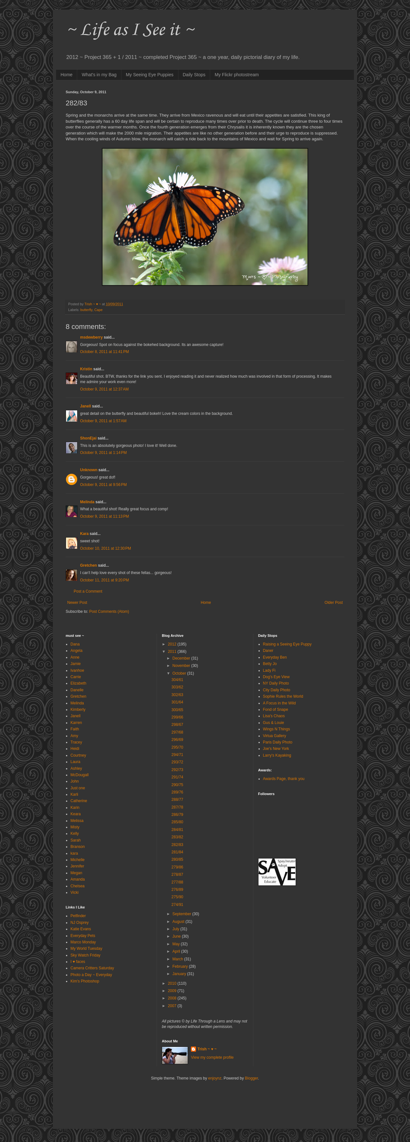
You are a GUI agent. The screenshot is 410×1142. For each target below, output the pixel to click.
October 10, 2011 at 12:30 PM (105, 548)
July (176, 929)
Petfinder (78, 916)
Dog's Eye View (276, 677)
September (182, 914)
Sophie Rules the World (283, 696)
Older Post (333, 602)
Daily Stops (194, 74)
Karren (76, 722)
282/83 (177, 844)
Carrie (75, 677)
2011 (172, 651)
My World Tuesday (86, 948)
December (181, 658)
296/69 (177, 739)
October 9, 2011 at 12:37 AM (104, 389)
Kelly (74, 833)
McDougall (79, 775)
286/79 (177, 814)
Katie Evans (80, 929)
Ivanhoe (77, 670)
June (177, 936)
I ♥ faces (77, 961)
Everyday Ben (275, 657)
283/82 (177, 837)
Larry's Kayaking (277, 755)
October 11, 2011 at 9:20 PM (104, 580)
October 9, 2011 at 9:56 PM (103, 484)
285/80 (177, 822)
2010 (172, 983)
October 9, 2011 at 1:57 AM (103, 421)
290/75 (177, 785)
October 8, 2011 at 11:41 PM (104, 351)
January (179, 974)
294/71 (177, 754)
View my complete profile (212, 1057)
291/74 (177, 777)
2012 (172, 644)
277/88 (177, 882)
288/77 (177, 799)
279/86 (177, 867)
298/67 (177, 724)
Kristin (86, 369)
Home (66, 74)
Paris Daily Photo (277, 742)
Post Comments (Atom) (109, 611)
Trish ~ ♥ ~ (207, 1049)
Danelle (77, 690)
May (176, 944)
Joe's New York (276, 748)
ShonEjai (88, 438)
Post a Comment (88, 591)
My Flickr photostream (237, 74)
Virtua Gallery (274, 736)
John (74, 781)
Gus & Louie (273, 722)
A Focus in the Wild (279, 703)
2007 (172, 1006)
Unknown (88, 470)
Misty (74, 827)
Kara (84, 533)
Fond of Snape (275, 709)
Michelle (77, 860)
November (181, 665)
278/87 (177, 874)
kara (74, 853)
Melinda (87, 502)
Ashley (76, 768)
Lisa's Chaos (274, 716)
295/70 (177, 747)
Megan (76, 873)
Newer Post (77, 602)
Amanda (77, 879)
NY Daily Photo (276, 683)
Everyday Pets (82, 935)
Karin (74, 807)
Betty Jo (270, 663)
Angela (76, 650)
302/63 (177, 695)
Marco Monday (83, 942)
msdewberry (91, 337)
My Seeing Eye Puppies (150, 74)
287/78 (177, 807)
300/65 (177, 710)
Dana (75, 644)
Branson (77, 846)
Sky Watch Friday (85, 955)
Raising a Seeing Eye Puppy (287, 644)
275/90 (177, 897)
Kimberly (78, 709)
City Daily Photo (276, 690)
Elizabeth (78, 683)
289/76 (177, 792)
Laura (75, 762)
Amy (74, 736)
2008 (172, 998)
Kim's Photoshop (84, 981)
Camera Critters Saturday (92, 968)
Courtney (78, 755)
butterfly (86, 310)
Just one (77, 788)
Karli (74, 794)
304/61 (177, 680)
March (178, 959)
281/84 (177, 852)
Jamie (75, 663)
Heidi (74, 748)
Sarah (75, 840)
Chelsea (77, 886)
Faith (74, 729)
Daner (268, 650)
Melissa (77, 820)
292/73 (177, 770)
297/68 (177, 732)
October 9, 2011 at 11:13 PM (104, 516)
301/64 (177, 702)
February (180, 966)
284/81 (177, 829)
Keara (75, 814)
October (179, 673)
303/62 (177, 687)
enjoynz (214, 1078)
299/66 (177, 717)
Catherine (78, 801)
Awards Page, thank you (284, 778)
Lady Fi (269, 670)
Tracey (76, 742)
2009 (172, 991)
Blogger (251, 1078)
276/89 (177, 889)
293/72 (177, 762)
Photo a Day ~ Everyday (91, 975)
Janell (85, 406)
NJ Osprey (79, 922)
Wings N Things (276, 729)
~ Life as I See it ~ (130, 30)
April (176, 951)
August (178, 921)
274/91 (177, 904)
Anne (74, 657)
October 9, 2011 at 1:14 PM (103, 452)
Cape (98, 310)
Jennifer (77, 866)
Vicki (74, 892)
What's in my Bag (99, 74)
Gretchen (88, 565)
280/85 (177, 859)
